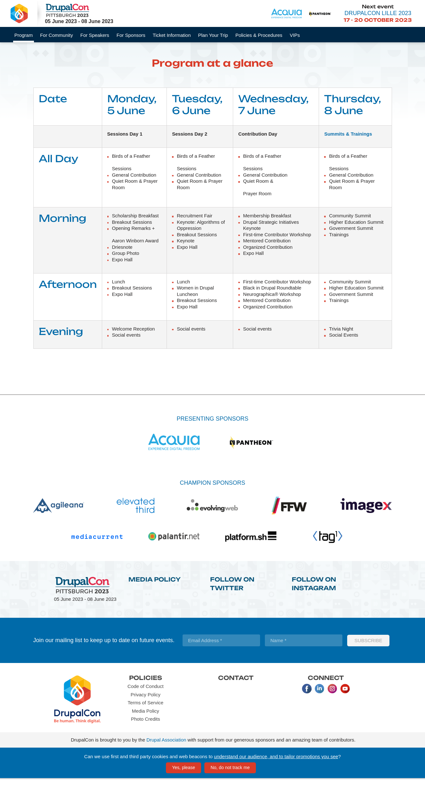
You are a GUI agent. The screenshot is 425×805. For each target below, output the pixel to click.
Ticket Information (172, 35)
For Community (56, 35)
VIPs (295, 35)
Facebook (307, 715)
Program (23, 35)
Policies (145, 704)
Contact (236, 704)
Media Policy (154, 605)
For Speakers (94, 35)
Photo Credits (145, 746)
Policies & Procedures (258, 35)
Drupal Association (166, 766)
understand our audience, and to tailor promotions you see (276, 783)
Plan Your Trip (213, 35)
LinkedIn (319, 715)
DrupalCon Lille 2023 (377, 13)
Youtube (345, 715)
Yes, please (183, 794)
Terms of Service (145, 729)
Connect (326, 704)
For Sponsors (131, 35)
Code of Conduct (145, 713)
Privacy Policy (145, 721)
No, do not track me (230, 794)
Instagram (332, 715)
